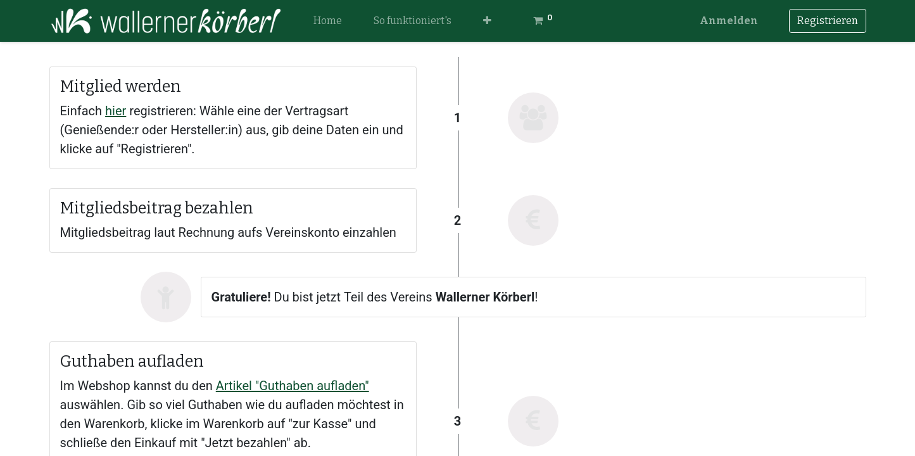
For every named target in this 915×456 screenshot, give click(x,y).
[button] (487, 21)
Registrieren (827, 21)
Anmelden (729, 21)
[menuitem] (328, 21)
